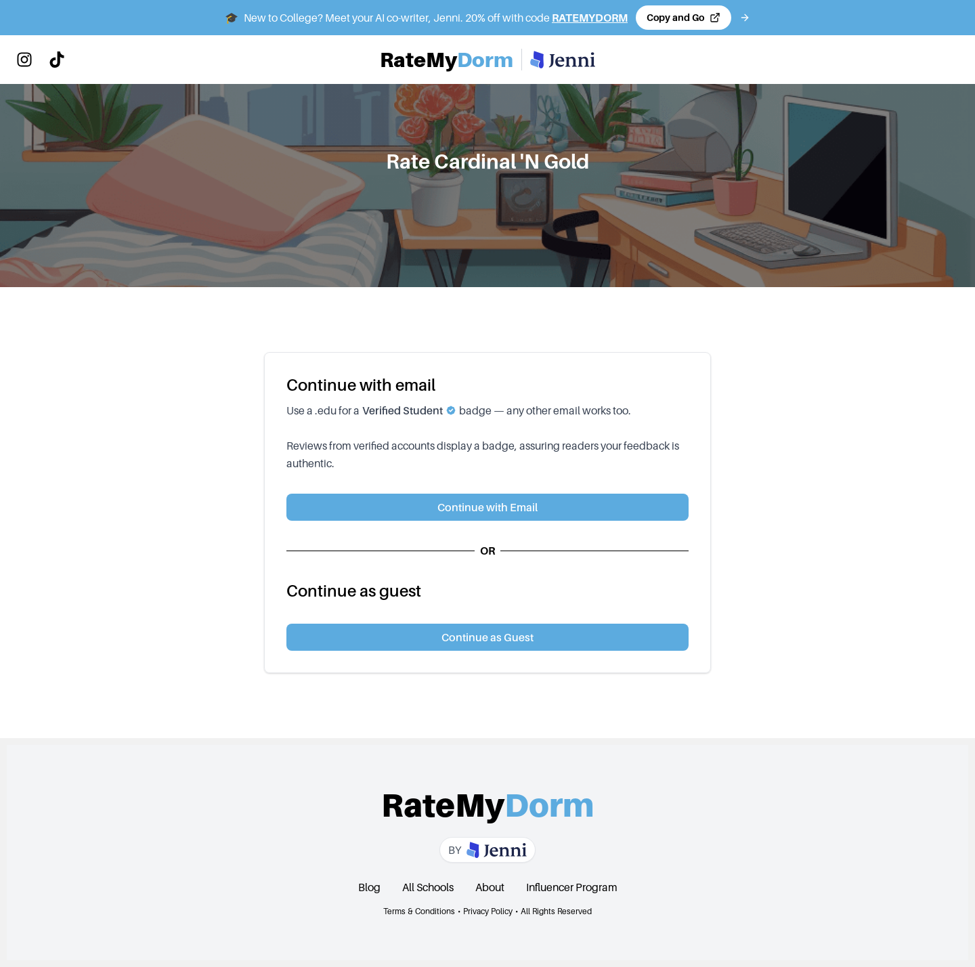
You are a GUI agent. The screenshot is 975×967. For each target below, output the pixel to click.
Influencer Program (572, 887)
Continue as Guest (487, 637)
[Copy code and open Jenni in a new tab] (683, 17)
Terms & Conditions (419, 911)
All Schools (428, 887)
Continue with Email (487, 507)
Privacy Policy (488, 911)
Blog (369, 887)
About (489, 887)
